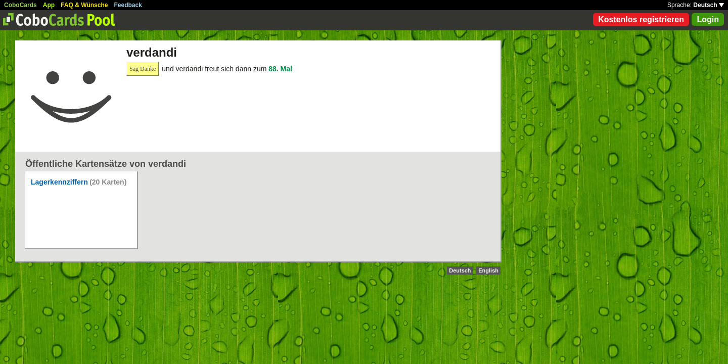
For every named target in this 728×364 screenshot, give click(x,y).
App (49, 5)
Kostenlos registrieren (641, 19)
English (488, 270)
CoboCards (20, 5)
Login (708, 19)
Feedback (128, 5)
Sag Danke (142, 68)
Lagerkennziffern (59, 182)
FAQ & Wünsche (84, 5)
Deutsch (708, 5)
